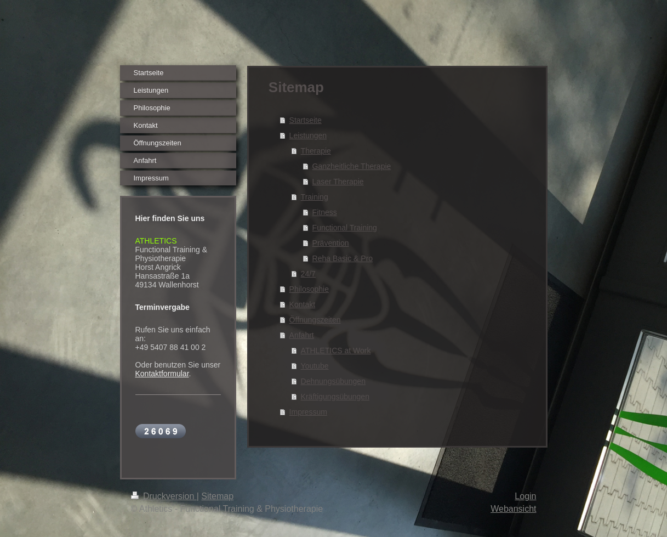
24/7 (308, 273)
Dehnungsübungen (333, 381)
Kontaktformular (162, 373)
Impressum (308, 412)
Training (314, 197)
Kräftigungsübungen (335, 396)
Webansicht (513, 508)
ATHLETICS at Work (336, 350)
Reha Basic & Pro (342, 258)
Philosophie (309, 289)
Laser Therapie (338, 181)
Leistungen (308, 135)
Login (525, 496)
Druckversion (164, 496)
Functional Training (344, 227)
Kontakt (302, 304)
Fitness (324, 212)
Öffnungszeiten (315, 319)
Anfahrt (301, 335)
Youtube (315, 365)
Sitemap (217, 496)
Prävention (330, 243)
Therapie (316, 150)
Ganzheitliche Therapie (351, 166)
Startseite (305, 120)
